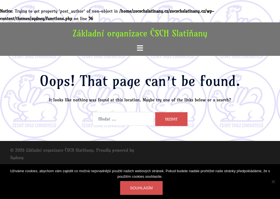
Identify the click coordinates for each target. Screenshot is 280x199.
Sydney (16, 157)
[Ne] (273, 181)
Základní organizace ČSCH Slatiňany (140, 33)
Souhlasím (141, 188)
